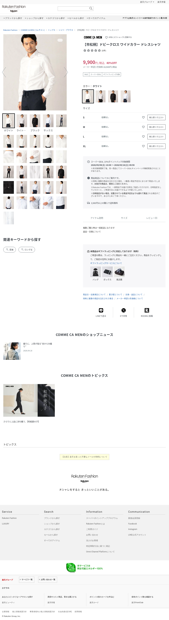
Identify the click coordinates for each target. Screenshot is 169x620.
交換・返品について (133, 294)
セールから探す (51, 535)
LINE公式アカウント (137, 535)
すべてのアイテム (52, 540)
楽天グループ (146, 2)
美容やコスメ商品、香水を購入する (62, 597)
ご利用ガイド (92, 529)
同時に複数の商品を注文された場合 (98, 298)
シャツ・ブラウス (66, 30)
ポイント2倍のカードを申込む (102, 597)
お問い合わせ (92, 535)
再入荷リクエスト (156, 117)
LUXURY (5, 524)
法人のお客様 (92, 540)
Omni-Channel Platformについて (100, 552)
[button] (4, 72)
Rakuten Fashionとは (95, 524)
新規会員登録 (134, 518)
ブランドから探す (52, 518)
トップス (51, 30)
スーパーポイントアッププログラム (102, 518)
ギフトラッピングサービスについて (106, 263)
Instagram (132, 529)
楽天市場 (161, 2)
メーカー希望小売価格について (130, 298)
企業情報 (5, 611)
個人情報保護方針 (19, 611)
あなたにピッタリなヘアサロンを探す (17, 597)
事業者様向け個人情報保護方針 (42, 611)
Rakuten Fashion (27, 8)
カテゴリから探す (52, 529)
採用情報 (78, 611)
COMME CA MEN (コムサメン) (33, 30)
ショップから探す (52, 524)
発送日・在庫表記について (94, 294)
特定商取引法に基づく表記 (98, 546)
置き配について (115, 294)
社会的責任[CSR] (65, 611)
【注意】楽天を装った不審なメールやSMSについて (84, 457)
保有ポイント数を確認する (142, 597)
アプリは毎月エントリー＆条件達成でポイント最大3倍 (144, 18)
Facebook (132, 524)
